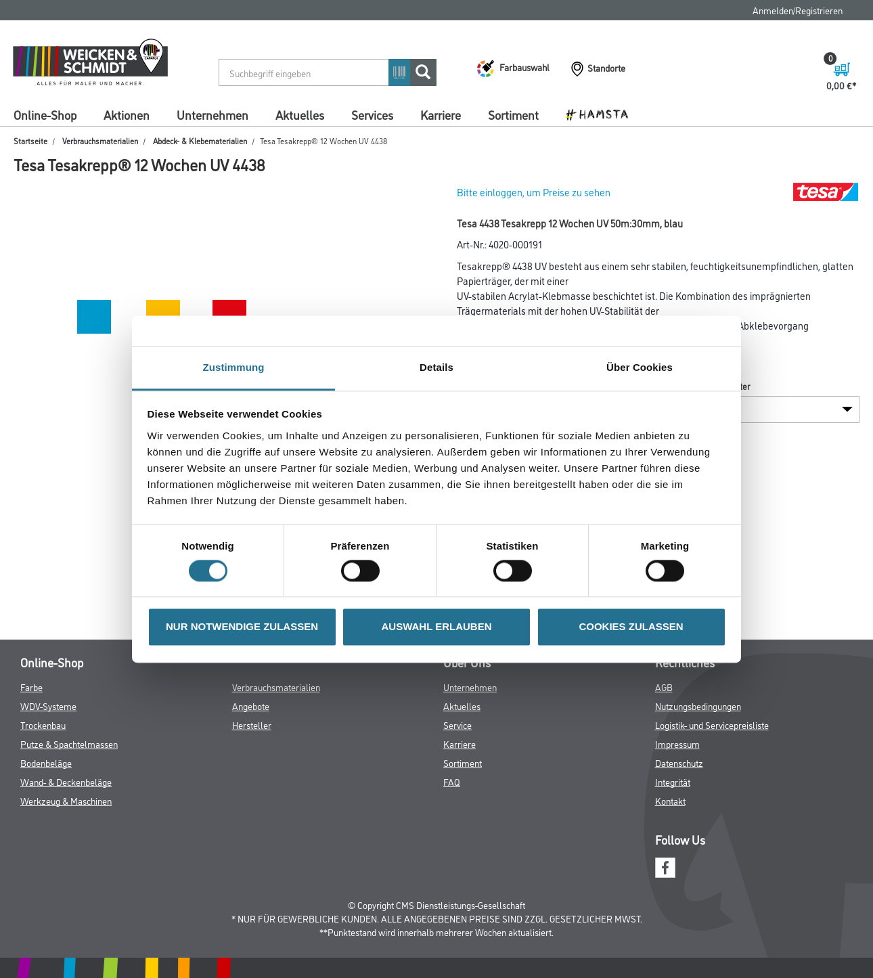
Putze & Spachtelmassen (69, 743)
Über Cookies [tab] (639, 367)
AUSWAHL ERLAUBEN (436, 627)
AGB (664, 686)
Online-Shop (45, 114)
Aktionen (127, 114)
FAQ (451, 781)
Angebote (250, 705)
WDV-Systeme (48, 705)
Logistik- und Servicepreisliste (712, 724)
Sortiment (513, 114)
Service (457, 724)
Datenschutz (679, 762)
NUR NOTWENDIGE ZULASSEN (242, 627)
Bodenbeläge (46, 762)
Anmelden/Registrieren (798, 9)
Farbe (31, 686)
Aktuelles (299, 114)
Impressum (677, 743)
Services (372, 114)
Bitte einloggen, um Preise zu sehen (533, 192)
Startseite (30, 140)
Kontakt (670, 800)
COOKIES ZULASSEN (631, 627)
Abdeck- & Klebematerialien (200, 140)
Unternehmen (212, 114)
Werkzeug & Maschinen (66, 800)
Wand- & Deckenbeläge (66, 781)
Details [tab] (436, 367)
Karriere (440, 114)
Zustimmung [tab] (234, 367)
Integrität (672, 781)
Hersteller (251, 724)
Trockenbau (43, 724)
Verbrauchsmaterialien (100, 140)
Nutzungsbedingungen (698, 705)
